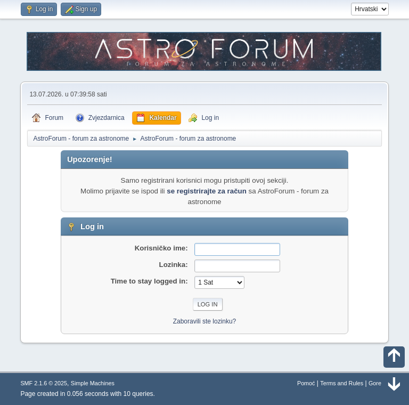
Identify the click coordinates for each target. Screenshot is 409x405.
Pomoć (306, 383)
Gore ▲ (379, 383)
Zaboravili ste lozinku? (204, 321)
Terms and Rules (341, 383)
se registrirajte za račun (207, 191)
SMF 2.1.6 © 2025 (43, 383)
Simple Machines (92, 383)
